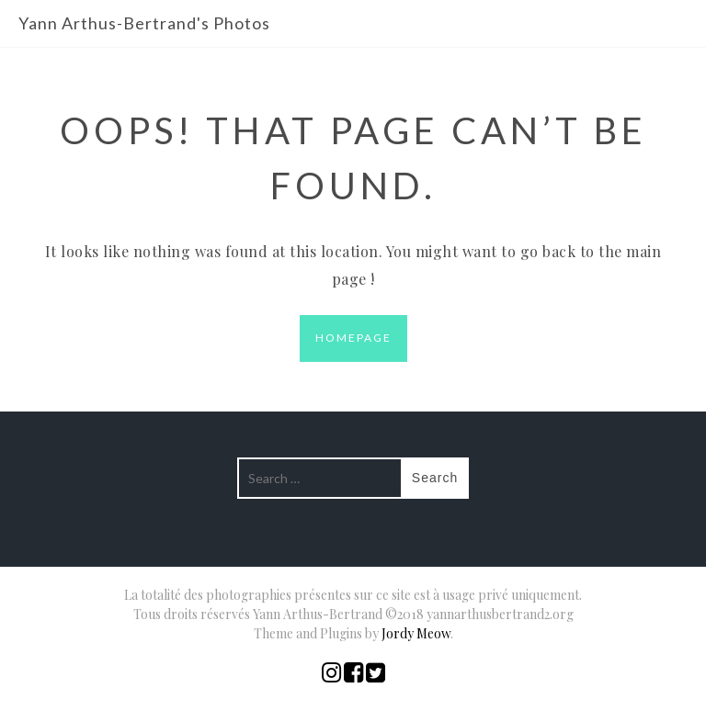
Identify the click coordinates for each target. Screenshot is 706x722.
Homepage (353, 337)
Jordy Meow (415, 633)
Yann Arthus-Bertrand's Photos (144, 23)
